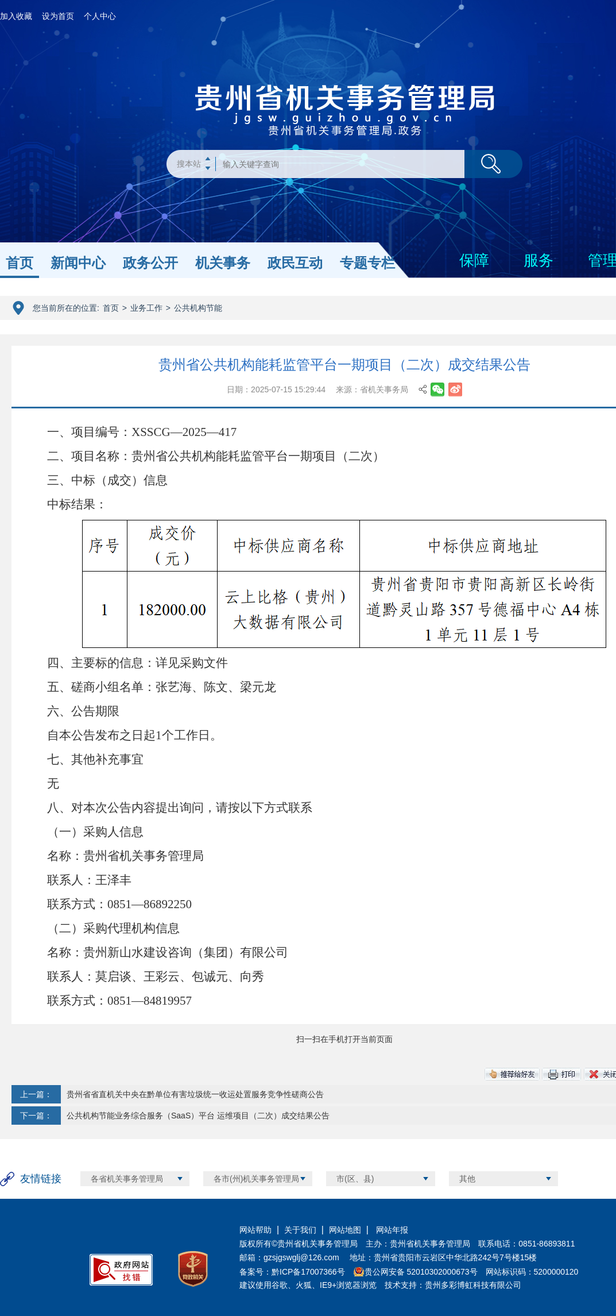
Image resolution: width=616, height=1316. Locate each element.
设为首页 (58, 16)
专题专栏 (367, 263)
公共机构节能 (198, 307)
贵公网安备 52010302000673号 (421, 1271)
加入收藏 (16, 16)
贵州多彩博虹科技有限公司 (473, 1285)
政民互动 (295, 263)
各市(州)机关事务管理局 (256, 1178)
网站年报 (391, 1229)
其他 (467, 1178)
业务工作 (146, 307)
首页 (19, 263)
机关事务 (222, 263)
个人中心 (100, 16)
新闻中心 (78, 263)
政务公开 (150, 263)
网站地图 (345, 1229)
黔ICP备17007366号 (308, 1271)
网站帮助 (255, 1229)
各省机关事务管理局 (127, 1178)
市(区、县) (355, 1178)
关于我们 (300, 1229)
